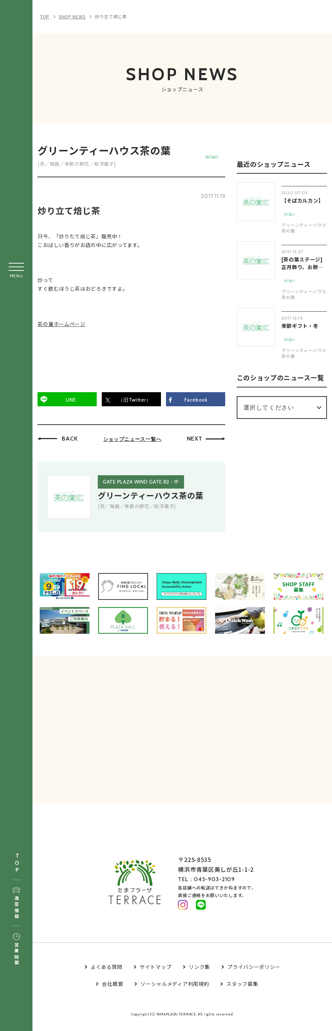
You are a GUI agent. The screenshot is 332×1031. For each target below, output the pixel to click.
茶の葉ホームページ (63, 326)
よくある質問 (106, 973)
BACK (72, 440)
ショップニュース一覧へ (134, 441)
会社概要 (112, 990)
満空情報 (16, 903)
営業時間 (16, 949)
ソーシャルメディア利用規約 (174, 990)
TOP (17, 863)
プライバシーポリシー (253, 973)
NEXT (196, 440)
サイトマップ (155, 973)
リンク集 (199, 973)
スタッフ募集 (242, 990)
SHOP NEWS (72, 16)
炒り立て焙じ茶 (111, 16)
